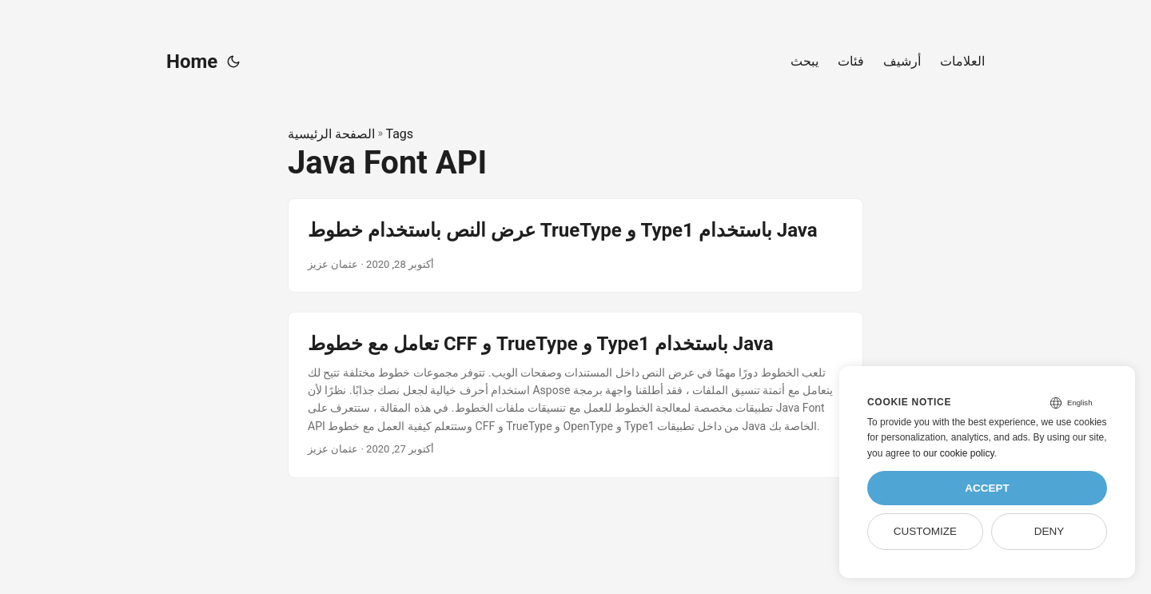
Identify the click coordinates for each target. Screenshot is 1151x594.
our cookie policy (958, 453)
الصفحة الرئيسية (331, 134)
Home (191, 61)
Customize (925, 531)
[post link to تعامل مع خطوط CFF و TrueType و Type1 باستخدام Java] (575, 395)
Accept (987, 488)
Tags (399, 134)
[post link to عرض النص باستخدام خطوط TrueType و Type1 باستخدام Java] (575, 245)
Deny (1049, 531)
